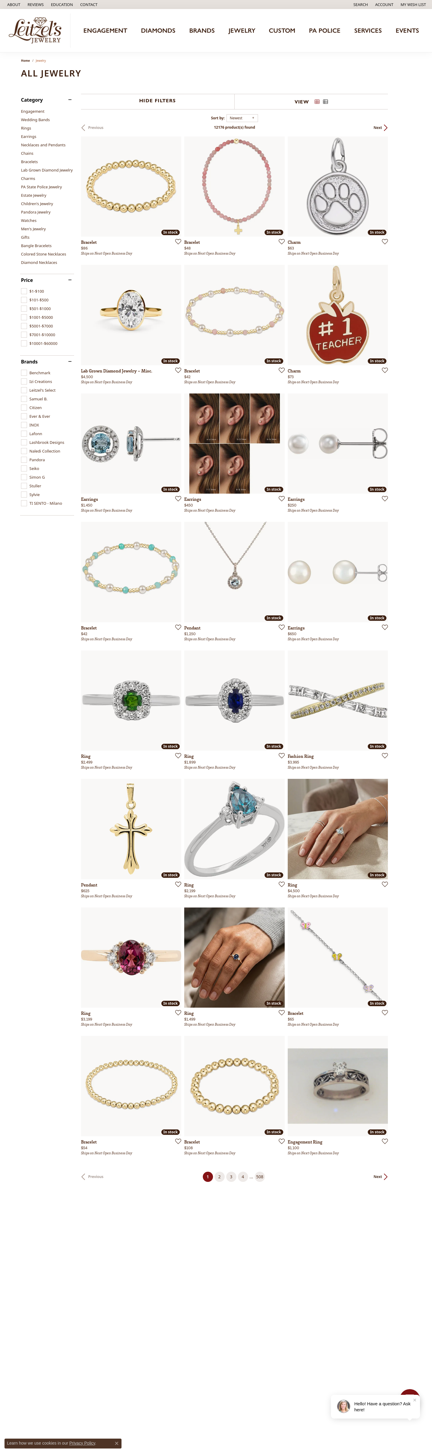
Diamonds (158, 30)
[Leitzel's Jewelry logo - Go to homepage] (36, 30)
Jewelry (242, 30)
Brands (202, 30)
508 (271, 1238)
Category (32, 99)
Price (27, 280)
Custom (282, 30)
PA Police (324, 30)
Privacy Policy (82, 1443)
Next (401, 127)
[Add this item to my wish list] (184, 249)
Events (407, 30)
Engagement (105, 30)
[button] (61, 4)
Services (368, 30)
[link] (13, 4)
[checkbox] (32, 291)
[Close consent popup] (116, 1443)
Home (25, 60)
